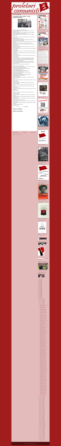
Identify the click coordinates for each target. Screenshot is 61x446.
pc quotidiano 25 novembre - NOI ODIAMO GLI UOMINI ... (44, 333)
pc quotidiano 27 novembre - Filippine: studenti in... (43, 307)
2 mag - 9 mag (42, 426)
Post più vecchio (33, 132)
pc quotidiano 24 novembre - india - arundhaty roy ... (43, 344)
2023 (39, 283)
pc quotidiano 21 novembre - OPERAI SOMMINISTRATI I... (44, 379)
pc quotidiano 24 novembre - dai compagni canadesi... (44, 342)
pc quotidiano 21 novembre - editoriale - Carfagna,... (43, 387)
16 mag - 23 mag (42, 424)
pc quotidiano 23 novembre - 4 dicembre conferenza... (43, 361)
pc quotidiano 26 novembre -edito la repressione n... (44, 324)
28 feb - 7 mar (41, 436)
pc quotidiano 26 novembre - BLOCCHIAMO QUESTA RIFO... (43, 313)
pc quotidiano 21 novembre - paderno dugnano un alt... (43, 385)
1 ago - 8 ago (41, 412)
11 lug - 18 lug (41, 415)
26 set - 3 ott (41, 403)
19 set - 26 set (41, 404)
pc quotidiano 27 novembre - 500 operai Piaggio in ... (44, 305)
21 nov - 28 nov (42, 304)
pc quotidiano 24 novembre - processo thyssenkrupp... (43, 349)
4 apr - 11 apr (41, 431)
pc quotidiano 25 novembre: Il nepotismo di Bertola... (43, 331)
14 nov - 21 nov (42, 395)
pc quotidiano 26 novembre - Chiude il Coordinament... (43, 315)
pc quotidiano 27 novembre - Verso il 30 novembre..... (43, 311)
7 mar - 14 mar (42, 435)
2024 (39, 282)
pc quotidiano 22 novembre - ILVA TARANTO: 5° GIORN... (44, 369)
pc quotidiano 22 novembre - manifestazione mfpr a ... (43, 374)
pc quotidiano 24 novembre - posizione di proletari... (43, 353)
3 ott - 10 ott (41, 402)
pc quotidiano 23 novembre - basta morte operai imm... (43, 365)
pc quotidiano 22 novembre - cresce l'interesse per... (43, 370)
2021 (39, 285)
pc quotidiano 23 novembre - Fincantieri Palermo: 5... (43, 363)
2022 (39, 284)
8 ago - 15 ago (42, 411)
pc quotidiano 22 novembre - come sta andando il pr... (43, 376)
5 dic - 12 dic (41, 302)
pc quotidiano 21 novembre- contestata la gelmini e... (43, 394)
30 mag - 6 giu (42, 422)
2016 (39, 291)
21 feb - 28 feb (42, 437)
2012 (39, 295)
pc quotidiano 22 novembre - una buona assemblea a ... (44, 372)
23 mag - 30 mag (42, 423)
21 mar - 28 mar (42, 433)
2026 (39, 280)
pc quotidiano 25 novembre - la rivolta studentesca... (43, 328)
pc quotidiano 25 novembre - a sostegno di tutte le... (43, 335)
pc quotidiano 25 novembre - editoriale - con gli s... (43, 338)
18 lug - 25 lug (41, 414)
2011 (39, 296)
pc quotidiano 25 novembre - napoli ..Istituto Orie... (43, 336)
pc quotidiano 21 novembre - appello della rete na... (43, 383)
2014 (39, 293)
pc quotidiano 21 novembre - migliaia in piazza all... (43, 392)
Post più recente (16, 132)
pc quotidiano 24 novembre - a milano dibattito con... (43, 351)
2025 (39, 281)
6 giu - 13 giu (41, 421)
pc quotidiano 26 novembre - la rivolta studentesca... (43, 317)
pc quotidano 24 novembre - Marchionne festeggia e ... (43, 354)
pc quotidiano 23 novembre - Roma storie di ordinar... (43, 367)
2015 (39, 292)
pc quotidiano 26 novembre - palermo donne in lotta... (43, 319)
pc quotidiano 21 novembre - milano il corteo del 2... (43, 381)
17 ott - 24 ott (41, 400)
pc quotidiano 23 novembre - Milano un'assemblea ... (43, 356)
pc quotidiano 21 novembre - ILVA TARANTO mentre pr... (43, 388)
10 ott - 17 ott (41, 401)
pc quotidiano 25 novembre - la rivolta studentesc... (43, 326)
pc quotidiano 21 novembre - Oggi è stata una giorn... (43, 390)
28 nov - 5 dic (41, 303)
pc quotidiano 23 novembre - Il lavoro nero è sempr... (43, 360)
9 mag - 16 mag (42, 425)
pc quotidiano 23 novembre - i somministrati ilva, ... (43, 358)
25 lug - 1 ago (41, 413)
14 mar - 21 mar (42, 434)
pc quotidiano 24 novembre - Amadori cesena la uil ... (43, 345)
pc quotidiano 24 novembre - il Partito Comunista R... (43, 340)
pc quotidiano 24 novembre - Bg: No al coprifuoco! (44, 347)
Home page (24, 132)
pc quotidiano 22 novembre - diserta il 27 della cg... (43, 378)
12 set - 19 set (41, 405)
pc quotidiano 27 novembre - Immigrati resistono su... (43, 309)
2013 (39, 294)
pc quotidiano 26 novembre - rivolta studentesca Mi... (43, 322)
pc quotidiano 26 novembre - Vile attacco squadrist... (44, 320)
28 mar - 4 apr (41, 432)
